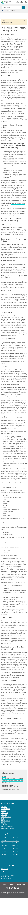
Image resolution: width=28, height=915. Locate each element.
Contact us (3, 892)
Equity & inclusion (5, 820)
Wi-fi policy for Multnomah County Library (12, 778)
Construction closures (6, 858)
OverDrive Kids (7, 515)
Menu (25, 2)
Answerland (6, 532)
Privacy (9, 892)
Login (21, 2)
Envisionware (6, 550)
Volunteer (3, 810)
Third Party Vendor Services (18, 203)
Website (13, 10)
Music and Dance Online (9, 511)
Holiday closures (5, 860)
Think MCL (3, 822)
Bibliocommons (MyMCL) (9, 487)
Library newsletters (6, 816)
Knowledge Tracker (8, 534)
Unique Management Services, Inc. (12, 558)
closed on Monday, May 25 (18, 21)
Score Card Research (8, 544)
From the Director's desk (7, 826)
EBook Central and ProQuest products (12, 497)
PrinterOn (5, 552)
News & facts (4, 814)
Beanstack (5, 495)
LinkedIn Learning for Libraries (11, 509)
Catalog (6, 10)
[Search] (23, 7)
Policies (7, 16)
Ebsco (4, 499)
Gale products (6, 501)
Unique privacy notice (7, 789)
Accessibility (15, 892)
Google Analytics (7, 542)
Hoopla (5, 503)
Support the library (5, 808)
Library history (4, 812)
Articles (2, 818)
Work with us (4, 806)
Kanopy (5, 505)
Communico (6, 523)
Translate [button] (17, 2)
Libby (4, 507)
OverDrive (5, 513)
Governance (4, 824)
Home (2, 16)
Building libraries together (7, 828)
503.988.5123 (4, 868)
